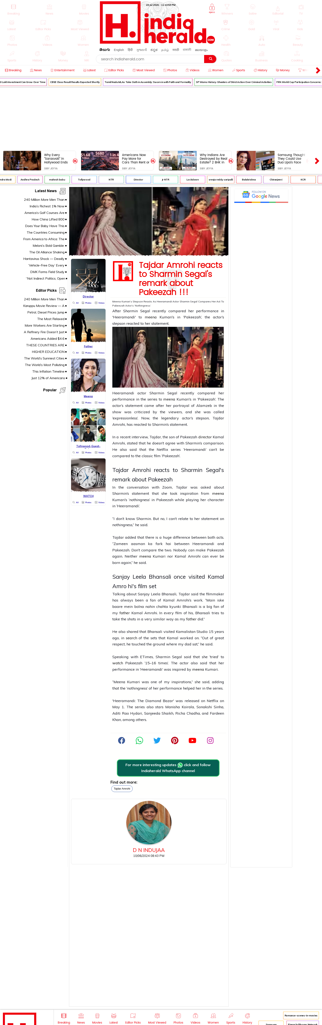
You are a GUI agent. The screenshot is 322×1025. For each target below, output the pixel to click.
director (205, 437)
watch (117, 663)
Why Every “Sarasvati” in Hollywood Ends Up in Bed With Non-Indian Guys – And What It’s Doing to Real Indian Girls (57, 159)
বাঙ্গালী (187, 50)
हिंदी (130, 50)
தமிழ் (165, 50)
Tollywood (88, 179)
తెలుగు (104, 50)
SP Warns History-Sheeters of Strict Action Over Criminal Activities (237, 82)
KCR (306, 179)
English (119, 50)
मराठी (175, 50)
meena (152, 317)
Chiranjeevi (279, 179)
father (125, 613)
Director (142, 179)
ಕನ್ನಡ (154, 50)
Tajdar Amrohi (122, 788)
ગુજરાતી (141, 50)
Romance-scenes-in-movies (301, 1015)
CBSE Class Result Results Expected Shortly (78, 82)
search (131, 638)
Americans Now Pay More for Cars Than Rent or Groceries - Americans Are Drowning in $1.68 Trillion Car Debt (136, 159)
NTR (114, 179)
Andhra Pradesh (33, 179)
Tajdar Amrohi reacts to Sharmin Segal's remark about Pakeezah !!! (181, 279)
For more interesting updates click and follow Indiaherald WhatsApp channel (168, 767)
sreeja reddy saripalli (224, 179)
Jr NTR (169, 179)
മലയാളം (201, 50)
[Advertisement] (161, 118)
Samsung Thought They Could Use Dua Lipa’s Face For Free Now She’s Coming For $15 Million (291, 159)
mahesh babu (61, 179)
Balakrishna (252, 179)
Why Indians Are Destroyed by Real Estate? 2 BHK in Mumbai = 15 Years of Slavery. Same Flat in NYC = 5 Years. (213, 159)
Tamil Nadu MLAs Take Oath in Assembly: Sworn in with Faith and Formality (151, 82)
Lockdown (196, 179)
